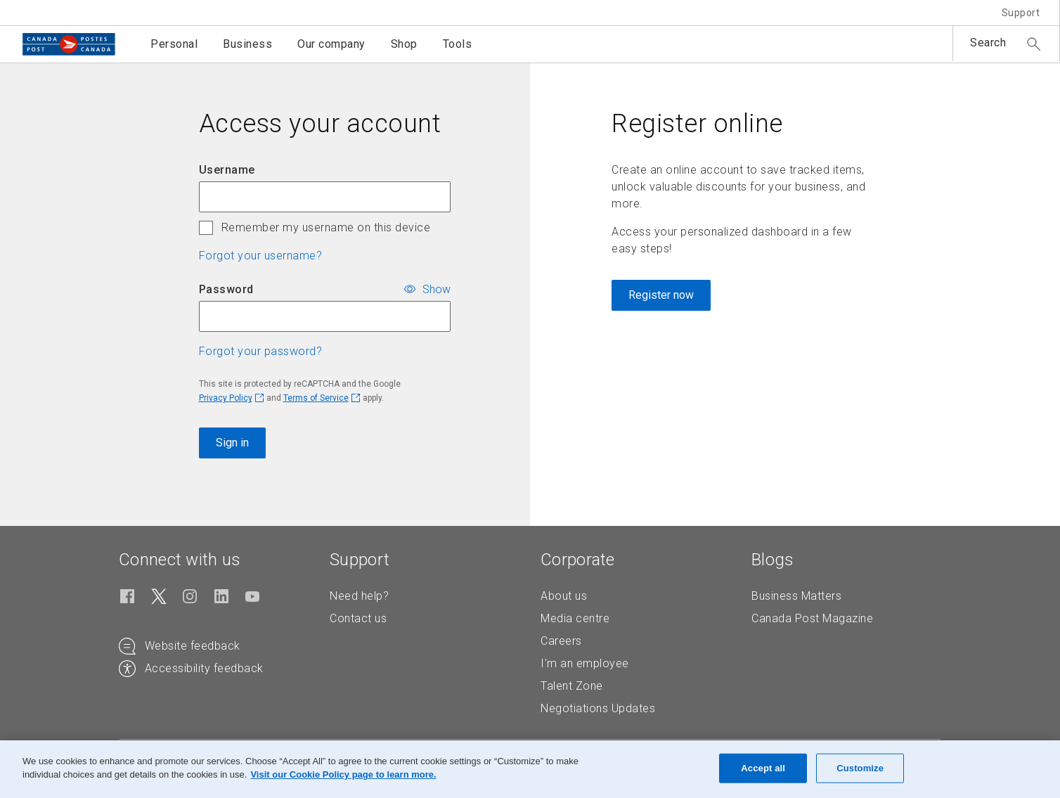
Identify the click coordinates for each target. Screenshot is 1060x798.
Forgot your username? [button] (261, 255)
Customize (860, 768)
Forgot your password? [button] (261, 351)
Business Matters (796, 596)
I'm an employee (585, 663)
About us (564, 596)
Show (436, 288)
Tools (457, 44)
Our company (331, 44)
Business (247, 44)
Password (226, 289)
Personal (174, 44)
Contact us (358, 618)
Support (1021, 12)
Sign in (232, 442)
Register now (661, 295)
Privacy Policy (225, 398)
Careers (561, 641)
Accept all (763, 768)
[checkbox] (206, 228)
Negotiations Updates (598, 708)
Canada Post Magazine (812, 618)
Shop (404, 44)
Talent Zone (572, 686)
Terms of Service (316, 398)
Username (227, 169)
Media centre (575, 618)
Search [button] (988, 42)
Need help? (359, 596)
